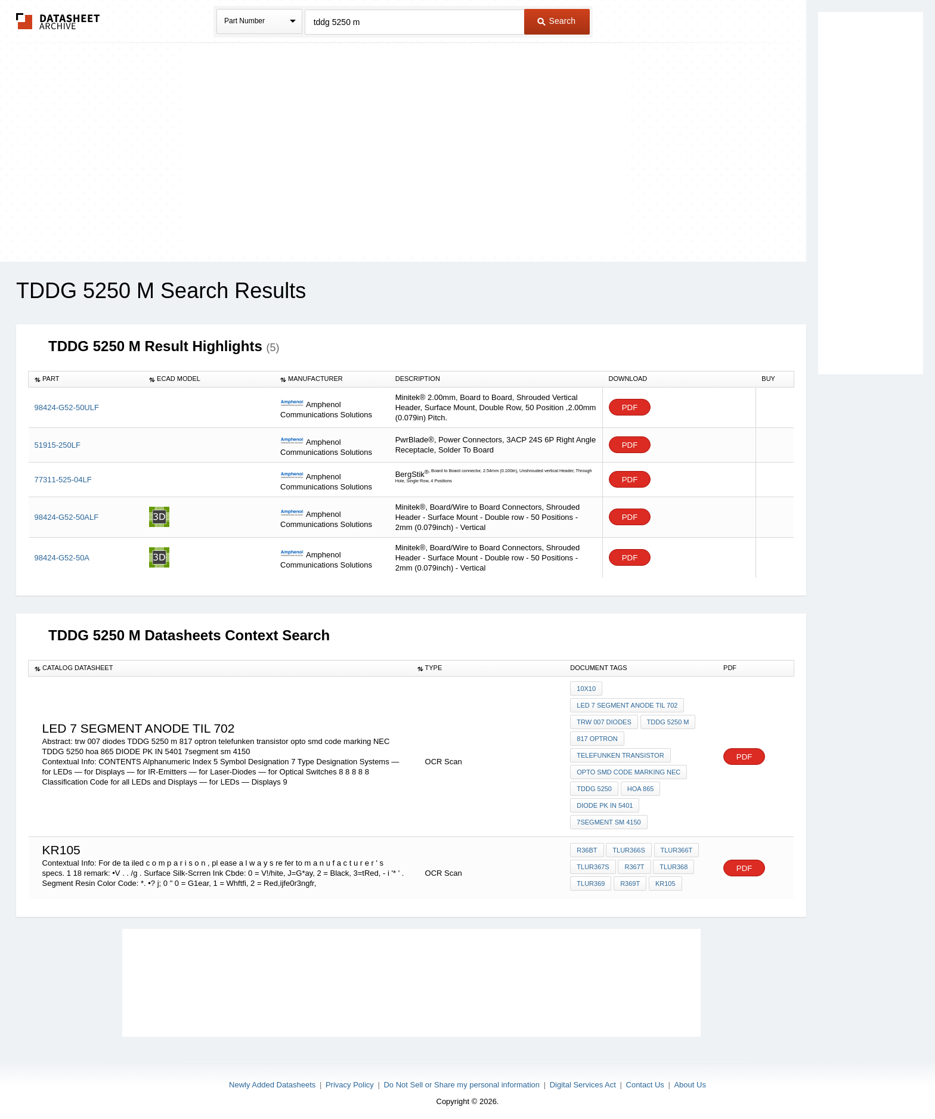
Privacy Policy (350, 1078)
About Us (689, 1078)
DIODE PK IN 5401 (605, 801)
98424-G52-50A (62, 557)
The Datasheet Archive (58, 21)
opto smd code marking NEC (628, 769)
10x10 (586, 688)
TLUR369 (591, 877)
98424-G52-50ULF (67, 407)
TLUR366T (676, 845)
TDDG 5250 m (667, 720)
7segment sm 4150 (608, 817)
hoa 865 (640, 785)
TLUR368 (673, 861)
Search (556, 21)
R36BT (587, 845)
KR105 (664, 877)
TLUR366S (628, 845)
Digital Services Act (583, 1078)
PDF (629, 407)
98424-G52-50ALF (67, 517)
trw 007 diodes (604, 720)
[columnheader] (86, 379)
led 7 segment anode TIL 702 (627, 704)
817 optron (597, 736)
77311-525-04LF (63, 479)
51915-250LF (58, 445)
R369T (629, 877)
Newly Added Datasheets (272, 1078)
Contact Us (645, 1078)
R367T (634, 861)
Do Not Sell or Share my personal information (461, 1078)
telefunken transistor (620, 753)
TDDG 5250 (594, 785)
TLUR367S (593, 861)
